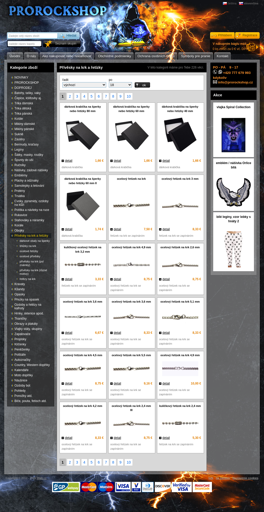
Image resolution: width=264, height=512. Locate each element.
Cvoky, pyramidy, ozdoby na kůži (31, 203)
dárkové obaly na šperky (35, 240)
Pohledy (20, 390)
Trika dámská (23, 103)
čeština (232, 3)
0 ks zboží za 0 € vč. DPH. (231, 46)
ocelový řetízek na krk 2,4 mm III (131, 408)
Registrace (250, 35)
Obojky (19, 230)
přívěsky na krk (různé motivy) (33, 272)
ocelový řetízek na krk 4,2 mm (82, 405)
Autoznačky (22, 360)
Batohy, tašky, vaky (27, 93)
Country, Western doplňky (32, 365)
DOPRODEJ (23, 88)
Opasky (19, 294)
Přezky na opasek (26, 299)
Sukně (18, 134)
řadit (65, 80)
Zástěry (19, 139)
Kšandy (19, 289)
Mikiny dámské (24, 124)
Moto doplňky (23, 375)
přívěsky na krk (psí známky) (32, 263)
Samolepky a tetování (29, 185)
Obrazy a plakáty (26, 324)
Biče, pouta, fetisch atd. (30, 401)
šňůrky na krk (28, 246)
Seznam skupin (65, 43)
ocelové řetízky (29, 251)
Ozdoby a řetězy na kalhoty (27, 306)
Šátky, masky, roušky (28, 155)
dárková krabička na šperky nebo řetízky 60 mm (131, 109)
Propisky (20, 339)
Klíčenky (20, 344)
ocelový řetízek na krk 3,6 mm (82, 301)
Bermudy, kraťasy (26, 144)
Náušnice (20, 380)
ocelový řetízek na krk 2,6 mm (180, 247)
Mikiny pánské (24, 129)
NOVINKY (21, 77)
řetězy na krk (28, 278)
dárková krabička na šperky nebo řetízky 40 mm (180, 109)
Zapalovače (22, 334)
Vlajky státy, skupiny (28, 329)
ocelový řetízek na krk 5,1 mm (180, 301)
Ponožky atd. (23, 396)
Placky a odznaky (26, 180)
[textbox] (24, 43)
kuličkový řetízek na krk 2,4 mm (180, 405)
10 (129, 96)
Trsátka (19, 196)
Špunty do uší (23, 160)
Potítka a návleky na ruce (31, 210)
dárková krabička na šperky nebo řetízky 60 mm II (82, 181)
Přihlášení (225, 35)
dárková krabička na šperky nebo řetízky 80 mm (82, 109)
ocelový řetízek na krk (131, 178)
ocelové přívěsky (30, 256)
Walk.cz (41, 478)
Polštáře (20, 354)
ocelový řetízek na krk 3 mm (180, 178)
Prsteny (19, 191)
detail (68, 161)
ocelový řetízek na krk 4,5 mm (82, 355)
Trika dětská (22, 108)
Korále (18, 225)
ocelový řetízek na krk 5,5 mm (131, 355)
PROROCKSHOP (26, 82)
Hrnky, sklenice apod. (29, 313)
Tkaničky (20, 318)
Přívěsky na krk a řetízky (31, 235)
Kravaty (19, 284)
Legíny (19, 149)
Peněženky (22, 349)
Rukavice (20, 215)
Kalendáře (21, 370)
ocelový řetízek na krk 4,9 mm (131, 247)
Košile (18, 119)
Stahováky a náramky (29, 220)
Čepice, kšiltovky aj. (28, 98)
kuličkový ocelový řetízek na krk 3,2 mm (82, 249)
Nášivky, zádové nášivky (31, 170)
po (110, 80)
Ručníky (20, 165)
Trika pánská (23, 113)
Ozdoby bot (22, 385)
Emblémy (20, 175)
